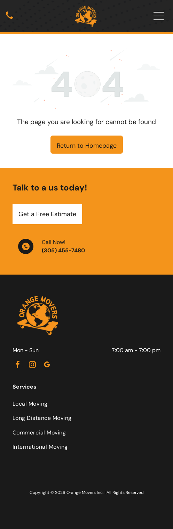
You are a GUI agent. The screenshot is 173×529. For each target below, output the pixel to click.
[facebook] (18, 365)
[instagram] (32, 365)
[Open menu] (159, 16)
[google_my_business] (47, 365)
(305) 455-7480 (63, 250)
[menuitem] (86, 404)
